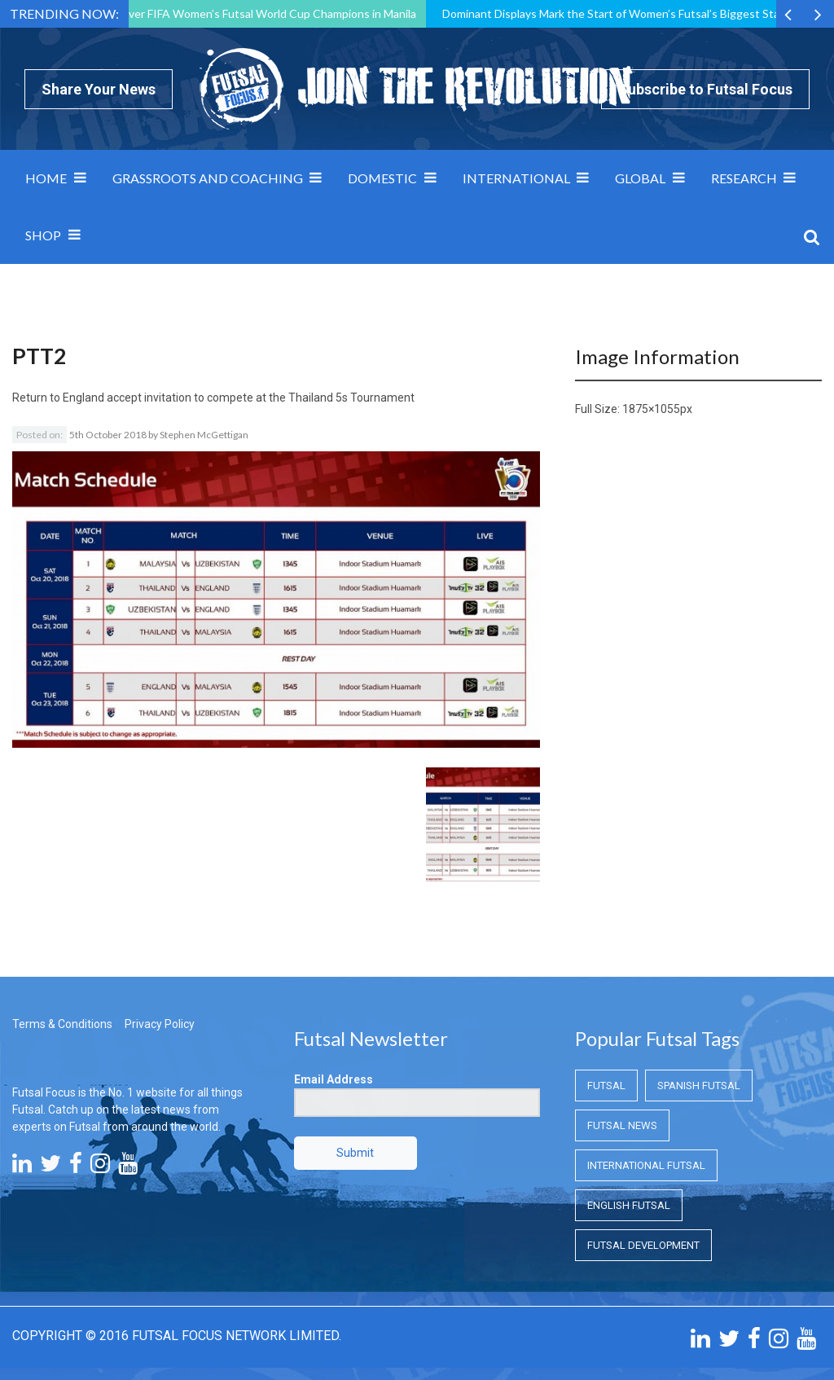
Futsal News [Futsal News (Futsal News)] (622, 1125)
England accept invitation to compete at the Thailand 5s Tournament (239, 397)
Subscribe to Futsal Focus (705, 89)
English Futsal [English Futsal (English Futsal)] (628, 1205)
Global (640, 178)
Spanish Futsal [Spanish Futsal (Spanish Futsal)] (698, 1085)
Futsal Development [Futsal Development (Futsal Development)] (643, 1245)
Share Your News (99, 89)
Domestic (382, 178)
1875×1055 (651, 408)
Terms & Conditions (62, 1024)
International (516, 178)
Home (46, 178)
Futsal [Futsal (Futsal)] (606, 1085)
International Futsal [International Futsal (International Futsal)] (646, 1165)
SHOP (43, 235)
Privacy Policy (160, 1024)
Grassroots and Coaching (207, 178)
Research (744, 178)
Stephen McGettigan (204, 435)
